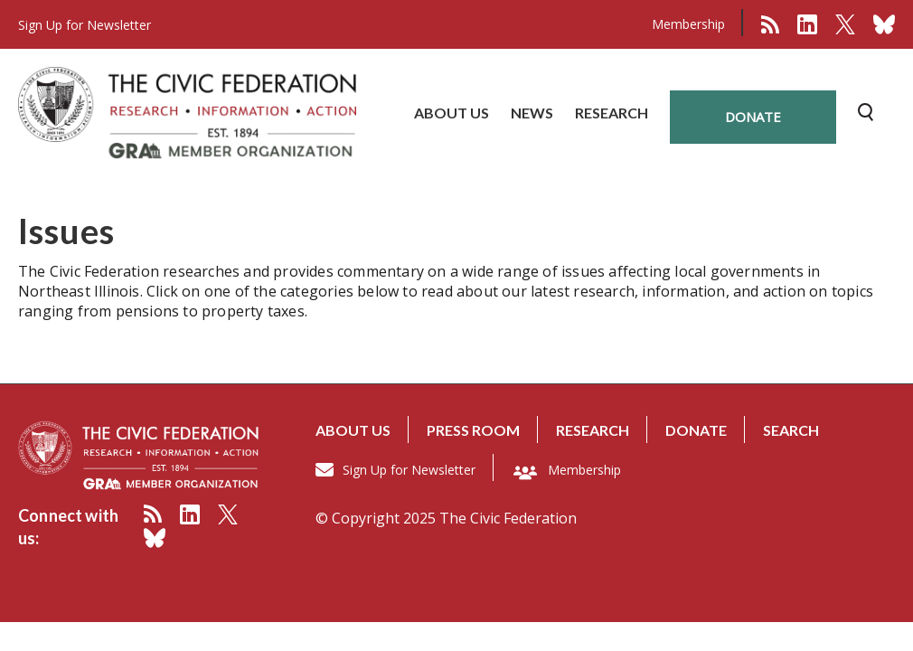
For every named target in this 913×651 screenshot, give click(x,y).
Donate (696, 430)
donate (753, 117)
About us (353, 430)
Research (592, 430)
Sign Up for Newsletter (409, 469)
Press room (473, 430)
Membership (688, 24)
